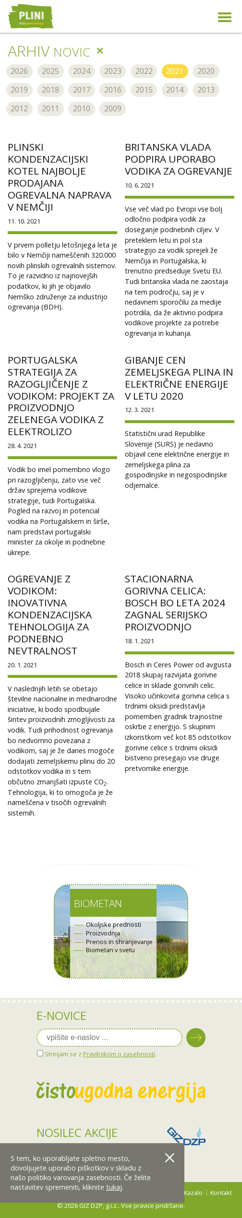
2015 (144, 89)
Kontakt (221, 1192)
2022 (144, 71)
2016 (112, 89)
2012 (19, 108)
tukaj (114, 1187)
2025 (50, 71)
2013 (206, 89)
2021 (174, 71)
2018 (50, 89)
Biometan (98, 903)
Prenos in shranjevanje (119, 942)
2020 (206, 71)
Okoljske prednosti (113, 925)
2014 (174, 89)
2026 (19, 71)
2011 (50, 108)
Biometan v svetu (110, 950)
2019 (19, 89)
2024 (81, 71)
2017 (81, 89)
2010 (81, 108)
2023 (112, 71)
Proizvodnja (103, 933)
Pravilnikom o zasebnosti (119, 1054)
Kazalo (193, 1192)
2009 (112, 108)
